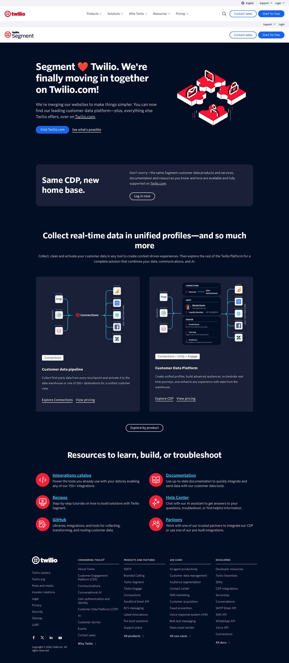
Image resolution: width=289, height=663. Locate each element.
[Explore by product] (144, 428)
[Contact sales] (243, 13)
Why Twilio (138, 13)
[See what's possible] (86, 129)
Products (94, 13)
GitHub (59, 519)
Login (279, 3)
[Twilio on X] (44, 638)
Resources (161, 13)
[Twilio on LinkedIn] (52, 638)
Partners (174, 519)
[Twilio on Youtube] (61, 637)
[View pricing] (85, 400)
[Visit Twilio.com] (52, 130)
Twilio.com (85, 116)
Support (266, 3)
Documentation (181, 475)
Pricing (182, 13)
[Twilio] (15, 14)
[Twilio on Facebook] (35, 637)
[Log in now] (142, 196)
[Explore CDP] (164, 398)
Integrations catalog (72, 475)
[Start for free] (271, 13)
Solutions (115, 13)
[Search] (224, 14)
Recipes (60, 497)
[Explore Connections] (57, 400)
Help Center (177, 497)
